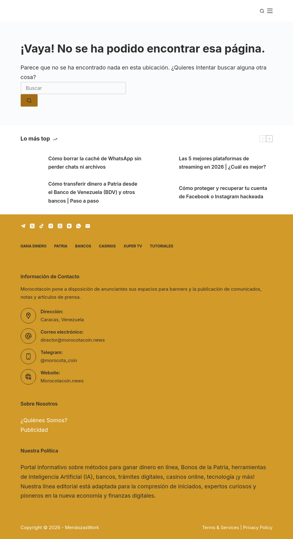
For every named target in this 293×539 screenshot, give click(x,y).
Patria (61, 246)
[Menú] (270, 11)
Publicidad (34, 430)
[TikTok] (41, 226)
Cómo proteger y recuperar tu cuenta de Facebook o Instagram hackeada (223, 192)
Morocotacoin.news (62, 381)
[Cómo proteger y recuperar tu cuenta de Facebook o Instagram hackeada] (162, 192)
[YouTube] (69, 226)
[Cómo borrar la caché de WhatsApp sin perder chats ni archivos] (31, 163)
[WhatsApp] (78, 226)
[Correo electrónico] (87, 226)
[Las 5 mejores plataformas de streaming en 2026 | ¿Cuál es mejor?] (162, 163)
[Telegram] (23, 226)
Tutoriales (161, 246)
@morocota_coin (59, 360)
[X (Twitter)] (32, 226)
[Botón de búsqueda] (29, 100)
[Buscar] (262, 11)
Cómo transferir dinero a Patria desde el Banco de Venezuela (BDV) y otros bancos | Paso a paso (93, 192)
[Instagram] (50, 226)
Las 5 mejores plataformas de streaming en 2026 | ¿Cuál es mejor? (222, 162)
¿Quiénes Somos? (44, 420)
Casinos (107, 246)
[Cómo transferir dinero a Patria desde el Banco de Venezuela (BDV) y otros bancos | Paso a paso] (31, 192)
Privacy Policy (258, 527)
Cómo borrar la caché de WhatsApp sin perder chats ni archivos (95, 162)
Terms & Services (220, 527)
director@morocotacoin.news (73, 340)
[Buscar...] (73, 88)
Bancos (83, 246)
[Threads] (60, 226)
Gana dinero (34, 246)
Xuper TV (132, 246)
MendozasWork (82, 527)
